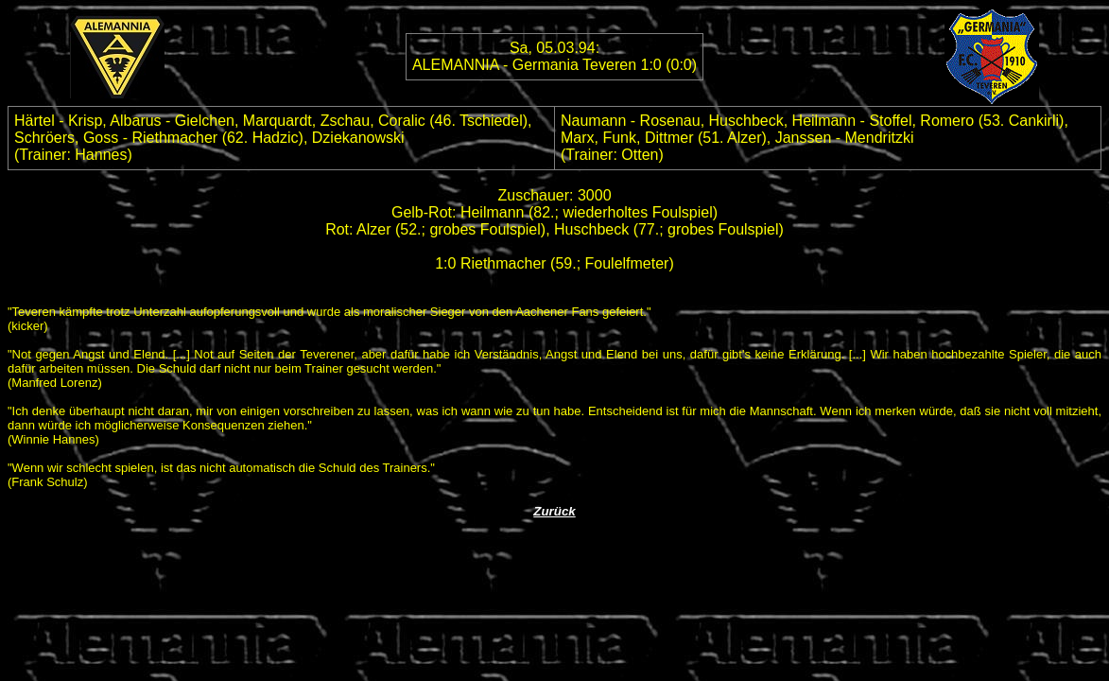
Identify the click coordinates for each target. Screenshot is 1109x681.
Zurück (554, 511)
